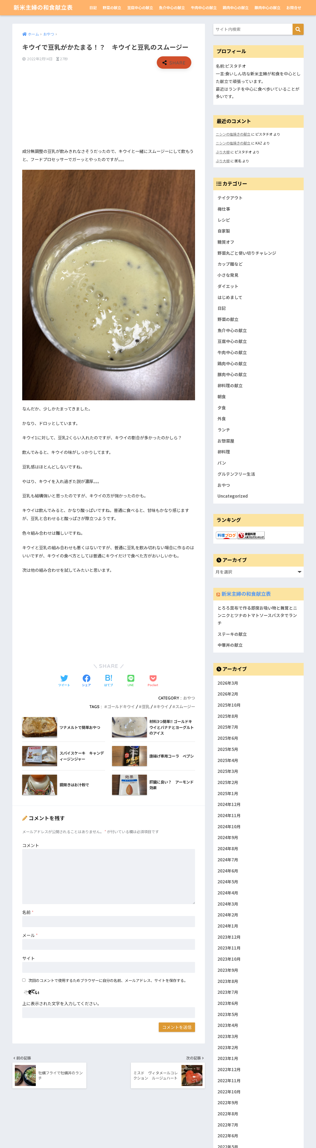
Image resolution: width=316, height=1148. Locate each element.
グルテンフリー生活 (236, 474)
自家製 (223, 231)
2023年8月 (227, 981)
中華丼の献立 (230, 645)
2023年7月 (227, 992)
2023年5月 (227, 1014)
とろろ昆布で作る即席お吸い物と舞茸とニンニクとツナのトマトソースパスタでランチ (257, 615)
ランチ (223, 430)
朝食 (221, 397)
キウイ (162, 706)
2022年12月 (229, 1069)
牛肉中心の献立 (204, 7)
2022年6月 (227, 1136)
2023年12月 (229, 937)
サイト (28, 958)
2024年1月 (227, 926)
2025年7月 (227, 727)
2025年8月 (227, 716)
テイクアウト (230, 198)
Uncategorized (232, 496)
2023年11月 (229, 948)
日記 (93, 7)
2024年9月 (227, 838)
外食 (221, 419)
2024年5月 (227, 882)
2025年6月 (227, 738)
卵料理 (223, 452)
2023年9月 (227, 970)
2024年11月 (229, 815)
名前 (28, 912)
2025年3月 (227, 771)
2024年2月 (227, 915)
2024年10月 (229, 826)
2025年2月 (227, 782)
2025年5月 (227, 749)
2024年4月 (227, 893)
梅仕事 (223, 209)
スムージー (185, 706)
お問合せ (293, 7)
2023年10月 (229, 959)
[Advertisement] (108, 108)
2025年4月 (227, 760)
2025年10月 (229, 705)
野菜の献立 (112, 7)
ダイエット (227, 286)
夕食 (221, 408)
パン (221, 463)
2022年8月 (227, 1114)
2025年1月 (227, 793)
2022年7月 (227, 1125)
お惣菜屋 (225, 441)
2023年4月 (227, 1025)
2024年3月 (227, 904)
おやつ (189, 698)
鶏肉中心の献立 (236, 7)
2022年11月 (229, 1081)
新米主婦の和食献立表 (43, 7)
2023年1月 (227, 1059)
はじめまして (229, 297)
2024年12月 (229, 805)
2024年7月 (227, 860)
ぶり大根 (223, 151)
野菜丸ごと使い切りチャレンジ (246, 253)
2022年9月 (227, 1103)
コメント (30, 845)
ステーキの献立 (232, 634)
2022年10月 (229, 1092)
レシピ (223, 220)
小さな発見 (227, 275)
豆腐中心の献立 (140, 7)
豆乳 (146, 706)
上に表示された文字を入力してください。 (61, 1003)
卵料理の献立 (230, 385)
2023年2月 (227, 1047)
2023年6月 (227, 1003)
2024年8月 (227, 848)
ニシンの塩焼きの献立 (233, 134)
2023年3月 (227, 1036)
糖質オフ (225, 242)
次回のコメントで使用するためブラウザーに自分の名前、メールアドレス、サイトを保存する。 (108, 980)
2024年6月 (227, 871)
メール (30, 935)
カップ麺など (230, 264)
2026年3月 (227, 683)
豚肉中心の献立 (267, 7)
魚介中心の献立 (172, 7)
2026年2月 (227, 694)
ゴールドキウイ (121, 706)
